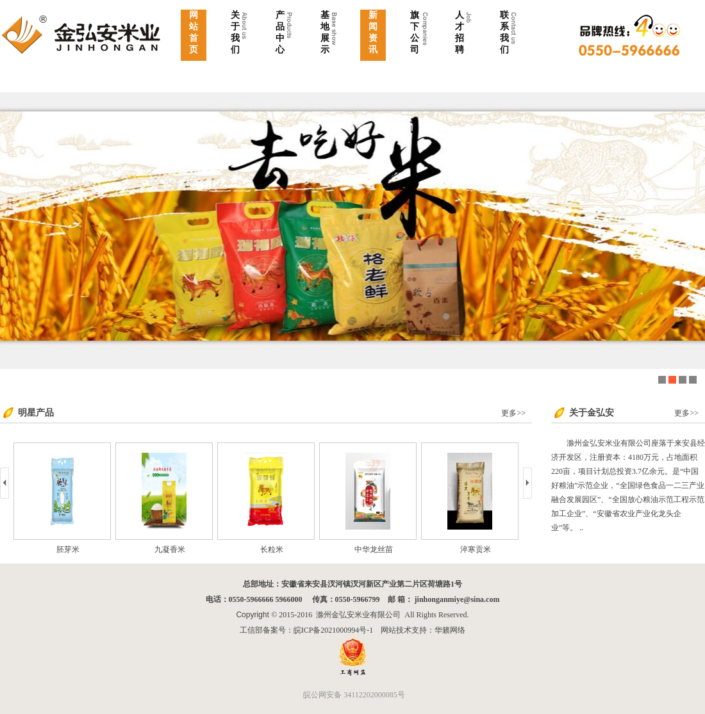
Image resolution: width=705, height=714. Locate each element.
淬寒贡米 (507, 549)
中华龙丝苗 (405, 549)
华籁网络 (450, 630)
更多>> (513, 413)
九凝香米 (202, 549)
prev (4, 483)
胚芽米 (100, 549)
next (527, 483)
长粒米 (303, 549)
